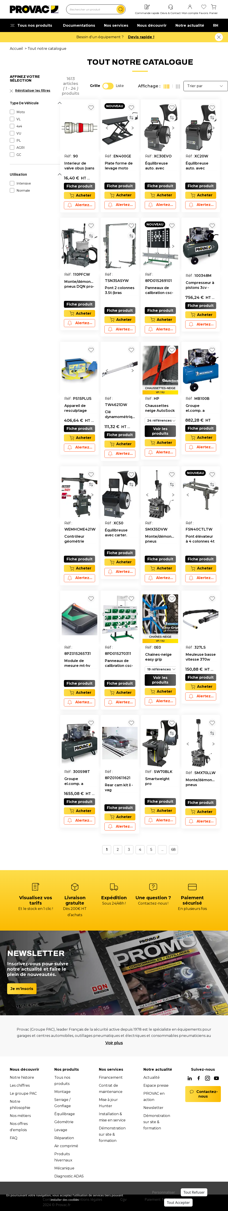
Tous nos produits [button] (31, 25)
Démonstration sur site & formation (112, 1134)
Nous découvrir (152, 25)
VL (18, 119)
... (162, 849)
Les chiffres (20, 1085)
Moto (20, 112)
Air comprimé (66, 1146)
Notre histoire (22, 1077)
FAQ (13, 1138)
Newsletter (153, 1108)
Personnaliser (163, 1192)
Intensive (23, 183)
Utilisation (18, 174)
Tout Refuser (194, 1192)
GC (18, 155)
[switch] (108, 86)
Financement (111, 1077)
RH (215, 25)
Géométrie (63, 1122)
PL (18, 141)
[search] (120, 9)
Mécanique (64, 1168)
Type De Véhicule (24, 103)
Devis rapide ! (141, 37)
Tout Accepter (178, 1202)
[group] (120, 127)
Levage (60, 1130)
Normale (23, 191)
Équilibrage (64, 1114)
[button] (107, 127)
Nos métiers (20, 1116)
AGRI (20, 148)
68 (173, 849)
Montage (62, 1092)
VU (18, 133)
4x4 (19, 126)
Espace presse (156, 1085)
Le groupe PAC (23, 1093)
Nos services (116, 25)
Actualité (151, 1077)
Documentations (79, 25)
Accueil (16, 48)
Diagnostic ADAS (69, 1176)
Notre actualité (189, 25)
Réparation (64, 1138)
